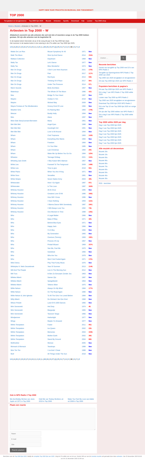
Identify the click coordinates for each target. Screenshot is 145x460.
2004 (84, 332)
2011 (84, 325)
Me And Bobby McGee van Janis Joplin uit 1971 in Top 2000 (22, 400)
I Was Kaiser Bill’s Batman (57, 161)
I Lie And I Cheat (54, 350)
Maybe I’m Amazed (55, 321)
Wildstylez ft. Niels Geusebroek (22, 266)
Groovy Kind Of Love (55, 106)
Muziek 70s (103, 166)
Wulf (12, 354)
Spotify (66, 21)
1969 (84, 59)
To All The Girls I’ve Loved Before (60, 296)
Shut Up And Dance (55, 55)
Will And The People (18, 270)
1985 (84, 146)
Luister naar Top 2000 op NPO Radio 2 (113, 97)
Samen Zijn (52, 277)
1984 (84, 139)
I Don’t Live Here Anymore (57, 70)
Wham (13, 135)
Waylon (13, 99)
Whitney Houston (17, 190)
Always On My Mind (55, 288)
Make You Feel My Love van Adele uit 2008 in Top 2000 (81, 400)
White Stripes (16, 179)
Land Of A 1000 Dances (56, 303)
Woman (50, 343)
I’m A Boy (51, 230)
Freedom (51, 143)
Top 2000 (17, 15)
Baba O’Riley (52, 219)
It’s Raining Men (54, 110)
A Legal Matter (53, 215)
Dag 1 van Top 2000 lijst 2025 (110, 125)
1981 (84, 175)
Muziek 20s (103, 151)
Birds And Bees (53, 88)
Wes (12, 117)
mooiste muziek (96, 456)
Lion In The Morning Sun (57, 270)
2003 (84, 179)
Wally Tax (14, 62)
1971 (84, 52)
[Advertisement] (72, 4)
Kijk (82, 21)
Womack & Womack (18, 346)
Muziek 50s (103, 172)
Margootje (51, 310)
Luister (89, 21)
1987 (84, 95)
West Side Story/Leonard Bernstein (24, 121)
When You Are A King (56, 172)
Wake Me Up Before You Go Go (59, 153)
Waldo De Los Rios (18, 52)
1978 (84, 255)
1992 (84, 208)
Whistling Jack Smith (18, 161)
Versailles (51, 175)
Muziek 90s (103, 160)
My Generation (53, 234)
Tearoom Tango (53, 314)
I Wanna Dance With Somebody (60, 204)
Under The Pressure (55, 84)
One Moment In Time (55, 212)
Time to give (52, 168)
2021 (84, 70)
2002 (84, 328)
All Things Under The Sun (57, 354)
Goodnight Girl (53, 128)
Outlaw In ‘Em (53, 99)
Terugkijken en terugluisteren (15, 21)
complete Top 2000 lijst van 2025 (44, 456)
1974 (84, 66)
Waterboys (15, 92)
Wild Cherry (15, 263)
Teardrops (51, 346)
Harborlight (52, 317)
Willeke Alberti (16, 277)
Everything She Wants (56, 139)
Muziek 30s (103, 178)
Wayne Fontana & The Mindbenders (24, 106)
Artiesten (57, 21)
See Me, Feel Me (54, 248)
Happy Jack (52, 226)
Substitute (51, 252)
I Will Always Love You (56, 208)
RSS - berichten (105, 183)
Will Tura (14, 274)
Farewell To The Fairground (58, 164)
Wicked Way (52, 102)
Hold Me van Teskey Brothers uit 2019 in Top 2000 (51, 400)
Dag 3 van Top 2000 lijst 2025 (110, 131)
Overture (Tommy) (54, 237)
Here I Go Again (54, 183)
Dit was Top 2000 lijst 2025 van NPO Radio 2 (116, 81)
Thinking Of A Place (55, 81)
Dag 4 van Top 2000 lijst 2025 (110, 134)
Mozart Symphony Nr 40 (57, 52)
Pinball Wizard (53, 244)
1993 (84, 201)
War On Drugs (16, 70)
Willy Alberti (15, 299)
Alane (50, 117)
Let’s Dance (52, 62)
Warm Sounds (16, 88)
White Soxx (15, 175)
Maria (50, 121)
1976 (84, 263)
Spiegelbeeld (52, 281)
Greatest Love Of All (55, 194)
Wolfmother (15, 343)
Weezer (13, 113)
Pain (49, 73)
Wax (12, 95)
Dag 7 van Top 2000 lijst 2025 (110, 143)
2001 (84, 157)
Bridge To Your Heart (55, 95)
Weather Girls (16, 110)
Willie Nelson (15, 288)
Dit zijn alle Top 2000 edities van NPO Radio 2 (116, 112)
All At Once (52, 190)
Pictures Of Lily (53, 241)
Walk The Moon (16, 55)
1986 (84, 92)
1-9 (11, 47)
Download (75, 21)
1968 (84, 299)
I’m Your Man (52, 146)
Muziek (48, 21)
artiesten (119, 456)
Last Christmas (53, 150)
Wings (13, 321)
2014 (84, 55)
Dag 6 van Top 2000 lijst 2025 (110, 140)
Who (12, 215)
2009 (84, 102)
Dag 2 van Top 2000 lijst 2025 (110, 128)
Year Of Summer (54, 266)
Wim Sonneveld (16, 306)
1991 (84, 128)
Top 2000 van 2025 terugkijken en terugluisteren (117, 78)
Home (10, 26)
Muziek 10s (103, 154)
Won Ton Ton (15, 350)
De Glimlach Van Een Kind (58, 299)
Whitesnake (15, 183)
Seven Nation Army (55, 179)
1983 (84, 110)
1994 (84, 113)
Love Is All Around (54, 132)
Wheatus (14, 157)
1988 (84, 124)
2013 (84, 77)
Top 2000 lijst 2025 (36, 21)
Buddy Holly (52, 113)
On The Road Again (55, 292)
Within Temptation (17, 325)
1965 (84, 234)
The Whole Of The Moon (57, 92)
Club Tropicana (53, 135)
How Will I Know (54, 197)
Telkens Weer (53, 285)
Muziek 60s (103, 169)
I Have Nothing (53, 201)
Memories (51, 332)
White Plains (15, 172)
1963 (84, 274)
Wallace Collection (18, 59)
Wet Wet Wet (16, 124)
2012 (84, 270)
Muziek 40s (103, 175)
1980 (84, 292)
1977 (84, 62)
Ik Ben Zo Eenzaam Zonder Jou (59, 274)
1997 (84, 117)
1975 (84, 285)
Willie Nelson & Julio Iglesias (21, 296)
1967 (84, 88)
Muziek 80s (103, 163)
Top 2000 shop (100, 21)
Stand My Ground (54, 339)
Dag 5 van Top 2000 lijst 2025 (110, 137)
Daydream (51, 59)
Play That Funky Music (56, 263)
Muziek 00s (103, 157)
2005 (84, 343)
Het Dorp (51, 306)
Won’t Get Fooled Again (56, 259)
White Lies (15, 164)
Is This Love (52, 186)
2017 (84, 73)
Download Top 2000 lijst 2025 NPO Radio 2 (115, 103)
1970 (84, 248)
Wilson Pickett (16, 303)
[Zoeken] (123, 58)
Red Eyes (51, 77)
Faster (50, 325)
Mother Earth (52, 336)
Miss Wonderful (53, 66)
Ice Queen (51, 328)
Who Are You (52, 255)
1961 (84, 121)
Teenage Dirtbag (54, 157)
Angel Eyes (52, 124)
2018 (84, 99)
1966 (84, 106)
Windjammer (15, 317)
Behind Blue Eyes (54, 223)
